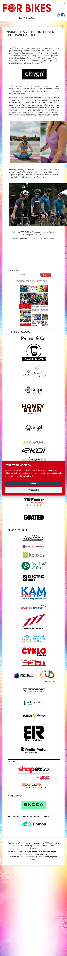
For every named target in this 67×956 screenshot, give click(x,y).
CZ (61, 3)
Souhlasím (33, 483)
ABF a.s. (52, 843)
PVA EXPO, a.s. (18, 845)
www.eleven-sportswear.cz (45, 238)
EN (64, 3)
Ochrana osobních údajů (44, 845)
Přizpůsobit (33, 490)
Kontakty (28, 845)
